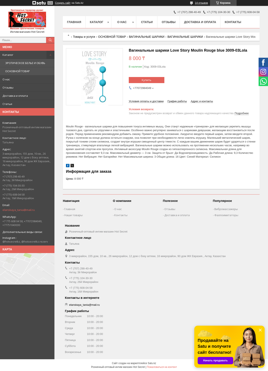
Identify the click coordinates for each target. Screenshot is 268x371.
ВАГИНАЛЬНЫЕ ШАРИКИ (147, 36)
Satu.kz (152, 363)
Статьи (7, 104)
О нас (6, 79)
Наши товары (73, 215)
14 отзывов (201, 2)
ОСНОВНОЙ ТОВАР (17, 71)
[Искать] (50, 40)
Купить (146, 80)
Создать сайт (63, 2)
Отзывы (8, 87)
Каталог (8, 55)
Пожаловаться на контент (162, 367)
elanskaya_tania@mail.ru (19, 210)
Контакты (233, 22)
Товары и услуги (84, 36)
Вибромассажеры (226, 209)
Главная (74, 22)
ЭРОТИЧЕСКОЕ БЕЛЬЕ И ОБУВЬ (25, 63)
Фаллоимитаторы (226, 215)
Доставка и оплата (15, 96)
